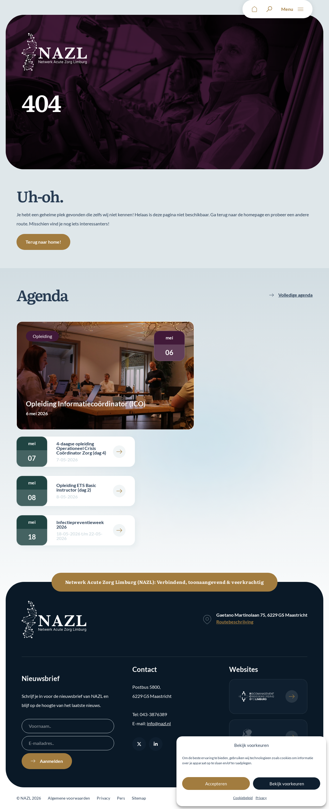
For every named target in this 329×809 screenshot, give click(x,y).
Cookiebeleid (243, 798)
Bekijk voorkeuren (287, 783)
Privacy (261, 798)
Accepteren (216, 783)
